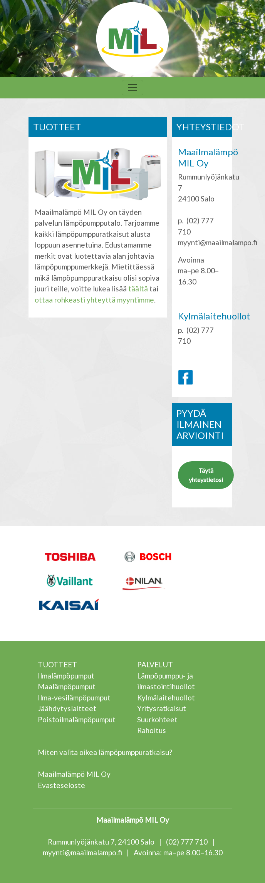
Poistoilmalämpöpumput (77, 719)
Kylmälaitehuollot (166, 697)
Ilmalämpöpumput (66, 675)
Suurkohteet (157, 719)
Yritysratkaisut (161, 708)
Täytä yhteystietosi (206, 475)
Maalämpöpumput (67, 686)
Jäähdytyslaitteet (67, 708)
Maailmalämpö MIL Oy (74, 774)
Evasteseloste (61, 785)
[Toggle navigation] (132, 87)
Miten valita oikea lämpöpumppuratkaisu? (105, 752)
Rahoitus (151, 730)
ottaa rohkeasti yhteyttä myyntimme (94, 299)
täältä (138, 288)
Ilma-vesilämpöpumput (74, 697)
